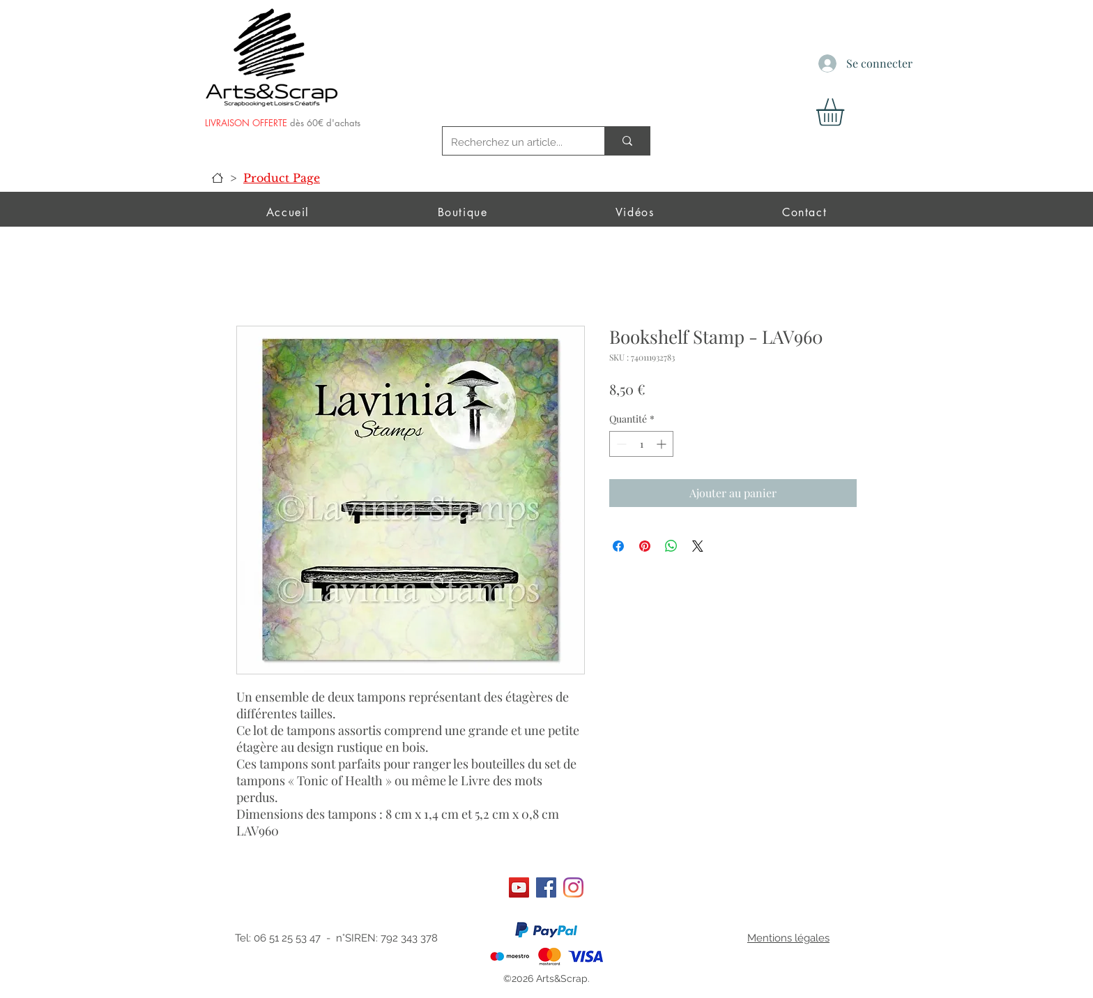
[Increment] (662, 444)
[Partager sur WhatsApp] (671, 546)
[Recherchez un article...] (513, 142)
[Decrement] (620, 444)
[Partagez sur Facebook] (618, 546)
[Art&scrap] (519, 887)
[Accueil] (217, 177)
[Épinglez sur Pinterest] (644, 546)
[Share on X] (697, 546)
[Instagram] (573, 887)
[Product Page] (281, 177)
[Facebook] (546, 887)
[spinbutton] (641, 444)
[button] (846, 112)
